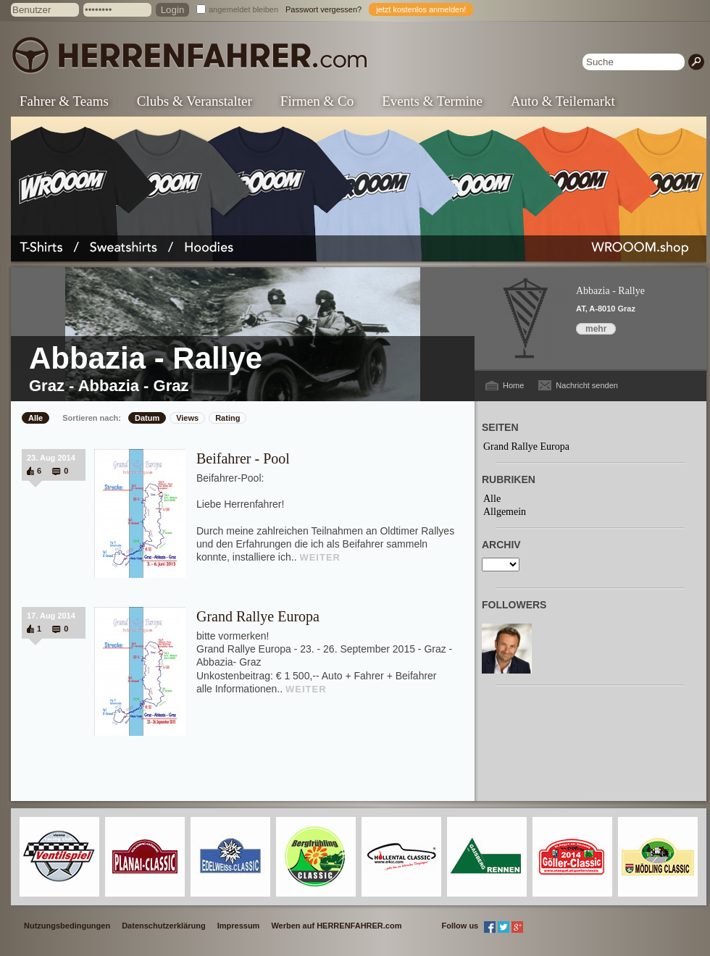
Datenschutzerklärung (164, 925)
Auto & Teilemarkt (563, 101)
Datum (147, 418)
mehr (595, 329)
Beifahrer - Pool (243, 458)
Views (187, 418)
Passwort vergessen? (323, 9)
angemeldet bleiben (243, 9)
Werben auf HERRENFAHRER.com (336, 925)
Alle (35, 418)
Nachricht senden (587, 385)
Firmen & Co (317, 101)
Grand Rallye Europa (258, 616)
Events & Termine (432, 101)
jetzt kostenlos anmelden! (421, 9)
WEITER (320, 557)
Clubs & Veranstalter (194, 101)
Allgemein (504, 511)
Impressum (238, 925)
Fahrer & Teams (64, 101)
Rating (227, 418)
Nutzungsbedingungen (67, 925)
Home (513, 385)
